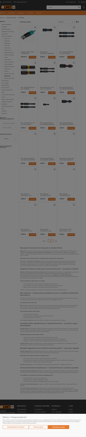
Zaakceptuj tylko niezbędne (15, 427)
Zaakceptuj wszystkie (58, 427)
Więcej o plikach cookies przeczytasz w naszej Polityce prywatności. (20, 423)
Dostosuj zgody (38, 427)
